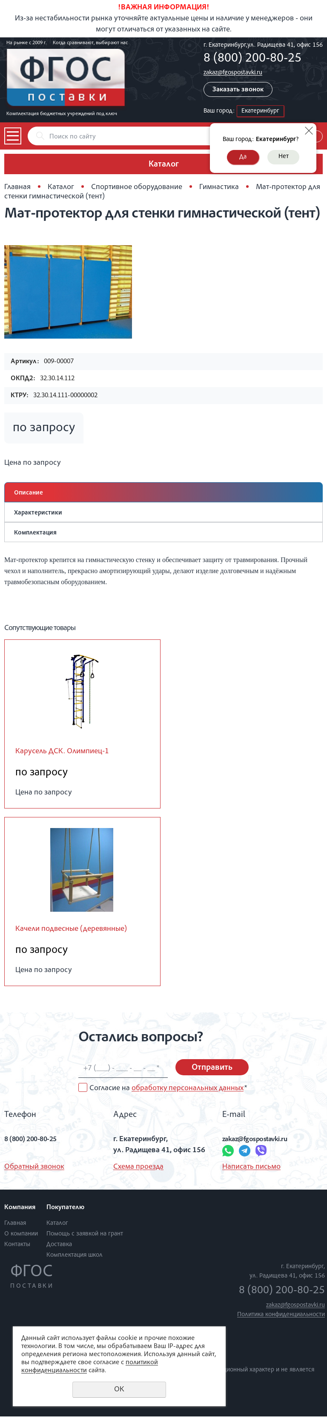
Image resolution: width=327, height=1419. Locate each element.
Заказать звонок (238, 90)
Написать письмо (251, 1169)
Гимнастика (219, 187)
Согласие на (168, 1091)
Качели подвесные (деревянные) (80, 931)
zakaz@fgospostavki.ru (233, 73)
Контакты (17, 1247)
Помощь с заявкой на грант (84, 1236)
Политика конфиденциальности (281, 1317)
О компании (21, 1236)
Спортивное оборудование (136, 187)
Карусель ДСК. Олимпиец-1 (68, 752)
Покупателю (65, 1210)
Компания (19, 1210)
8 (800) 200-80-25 (252, 59)
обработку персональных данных (188, 1091)
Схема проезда (138, 1169)
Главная (17, 187)
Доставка (59, 1247)
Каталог (61, 187)
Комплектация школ (74, 1258)
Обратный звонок (34, 1169)
